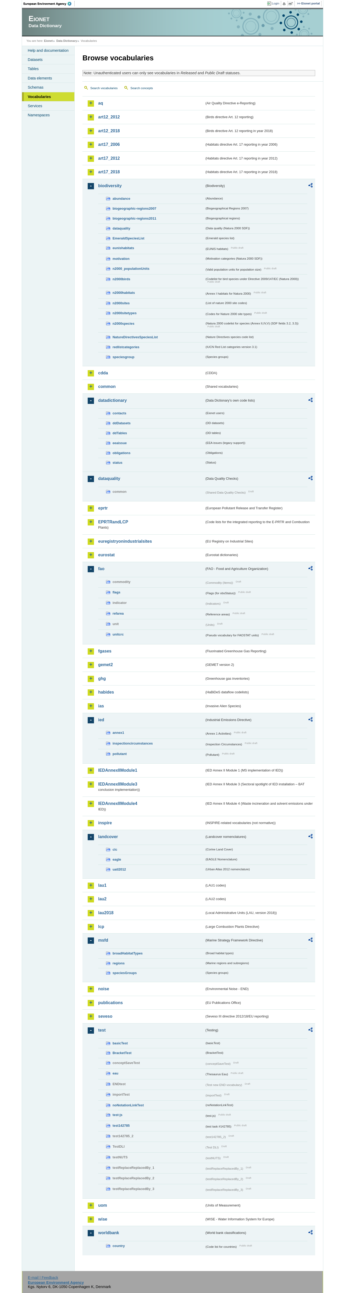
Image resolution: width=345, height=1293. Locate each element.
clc (115, 849)
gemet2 (105, 664)
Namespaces (39, 115)
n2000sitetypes (125, 313)
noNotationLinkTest (128, 1105)
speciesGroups (125, 973)
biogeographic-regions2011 (134, 218)
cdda (103, 373)
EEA (49, 3)
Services (35, 106)
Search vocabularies (104, 88)
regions (119, 963)
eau (115, 1073)
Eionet (48, 40)
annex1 (118, 733)
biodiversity (110, 186)
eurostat (106, 555)
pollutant (120, 754)
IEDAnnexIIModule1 (117, 770)
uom (102, 1205)
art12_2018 (109, 131)
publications (110, 1002)
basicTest (120, 1043)
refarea (118, 613)
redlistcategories (126, 347)
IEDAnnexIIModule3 (117, 784)
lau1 (102, 885)
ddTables (120, 433)
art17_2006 (109, 144)
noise (103, 989)
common (107, 386)
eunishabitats (123, 248)
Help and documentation (48, 50)
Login (275, 3)
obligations (121, 453)
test (101, 1030)
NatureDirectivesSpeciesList (135, 337)
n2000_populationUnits (131, 269)
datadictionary (112, 400)
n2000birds (121, 279)
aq (100, 103)
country (119, 1246)
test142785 (121, 1126)
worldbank (108, 1233)
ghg (102, 678)
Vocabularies (39, 97)
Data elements (40, 78)
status (118, 463)
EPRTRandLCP (113, 522)
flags (116, 592)
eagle (117, 859)
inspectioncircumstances (133, 743)
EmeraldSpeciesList (128, 238)
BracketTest (122, 1053)
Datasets (35, 60)
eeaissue (120, 443)
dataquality (121, 228)
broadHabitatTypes (128, 953)
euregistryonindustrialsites (125, 541)
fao (101, 569)
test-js (118, 1115)
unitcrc (118, 634)
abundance (121, 199)
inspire (105, 823)
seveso (105, 1016)
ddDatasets (122, 423)
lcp (101, 926)
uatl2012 (119, 869)
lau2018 (106, 913)
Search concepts (141, 88)
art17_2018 (109, 172)
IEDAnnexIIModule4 (117, 803)
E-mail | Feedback (43, 1277)
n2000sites (121, 303)
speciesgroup (123, 357)
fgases (105, 651)
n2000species (123, 323)
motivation (121, 259)
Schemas (35, 87)
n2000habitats (124, 293)
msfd (103, 940)
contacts (119, 413)
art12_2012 (109, 117)
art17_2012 (109, 158)
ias (101, 706)
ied (101, 720)
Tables (33, 69)
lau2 (102, 899)
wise (102, 1219)
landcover (108, 836)
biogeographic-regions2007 (134, 208)
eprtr (103, 508)
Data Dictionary (66, 40)
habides (106, 692)
